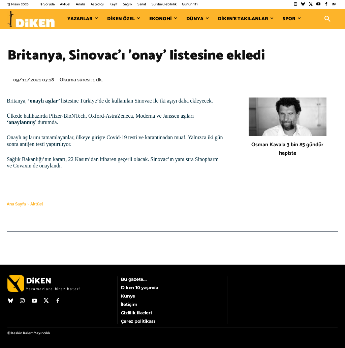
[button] (327, 19)
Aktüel (36, 204)
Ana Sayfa (16, 204)
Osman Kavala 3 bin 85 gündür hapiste (287, 149)
